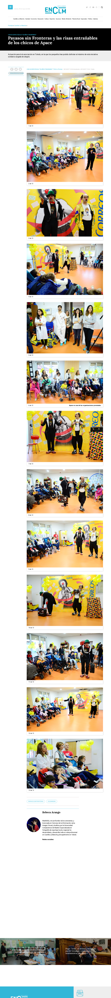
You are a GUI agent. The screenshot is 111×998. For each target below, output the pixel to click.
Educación (41, 19)
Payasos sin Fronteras (35, 801)
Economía (34, 19)
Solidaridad (52, 801)
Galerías (95, 19)
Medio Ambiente (66, 19)
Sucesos (58, 19)
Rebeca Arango (57, 69)
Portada (10, 25)
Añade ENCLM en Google (16, 73)
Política (90, 19)
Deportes (52, 19)
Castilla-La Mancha (18, 19)
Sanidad (27, 19)
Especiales (84, 19)
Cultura (47, 19)
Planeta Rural (76, 19)
